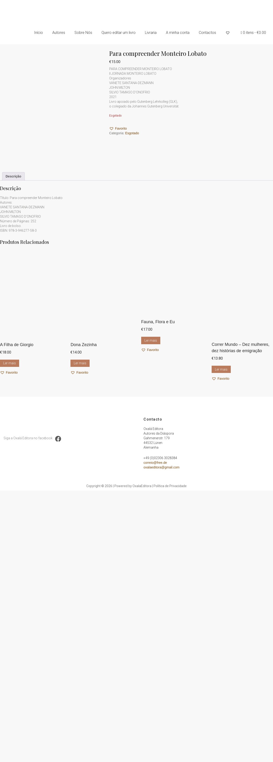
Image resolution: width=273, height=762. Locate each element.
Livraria (151, 32)
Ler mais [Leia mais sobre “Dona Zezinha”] (80, 363)
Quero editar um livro (119, 32)
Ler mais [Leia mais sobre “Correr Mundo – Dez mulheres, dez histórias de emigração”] (221, 369)
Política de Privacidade (170, 486)
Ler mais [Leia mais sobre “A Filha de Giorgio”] (9, 363)
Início (38, 32)
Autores (58, 32)
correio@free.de (155, 462)
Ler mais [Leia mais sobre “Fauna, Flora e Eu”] (150, 340)
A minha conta (177, 32)
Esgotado (132, 133)
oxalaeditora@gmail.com (161, 467)
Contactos (207, 32)
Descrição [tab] (13, 176)
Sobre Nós (83, 32)
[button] (118, 128)
